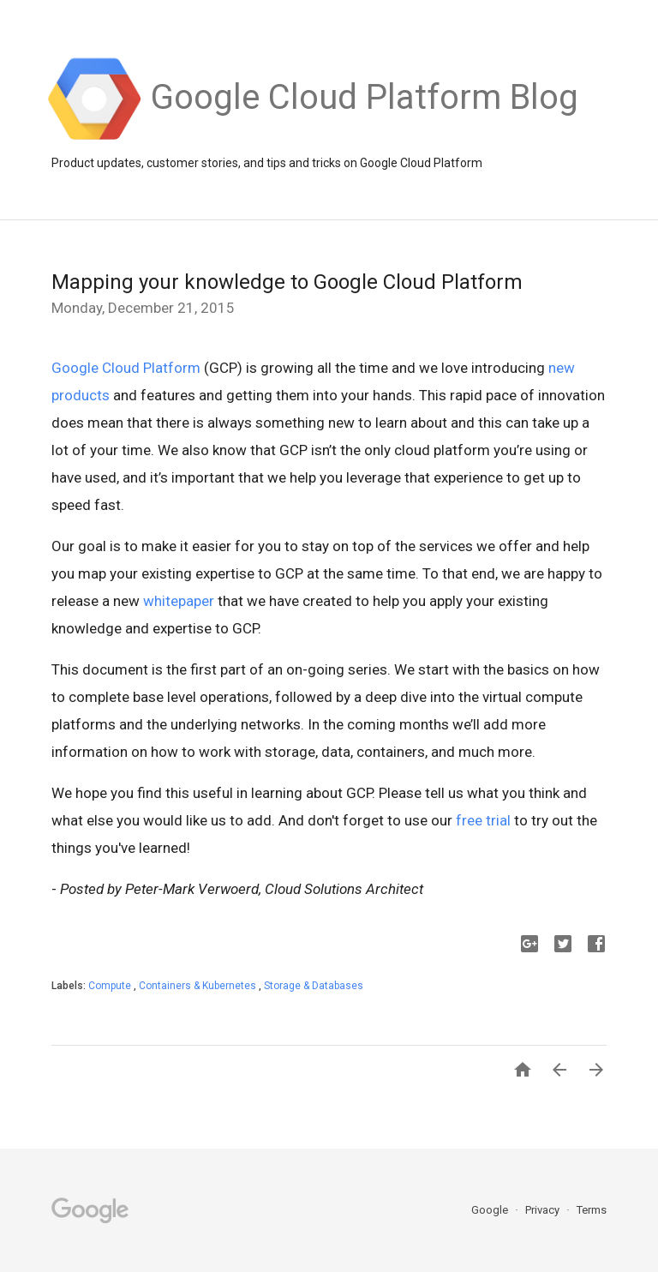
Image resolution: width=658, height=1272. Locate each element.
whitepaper (178, 600)
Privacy (543, 1209)
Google (491, 1209)
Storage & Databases (313, 986)
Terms (592, 1209)
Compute (111, 986)
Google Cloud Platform (125, 367)
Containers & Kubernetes (199, 986)
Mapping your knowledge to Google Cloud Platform (287, 282)
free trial (483, 820)
